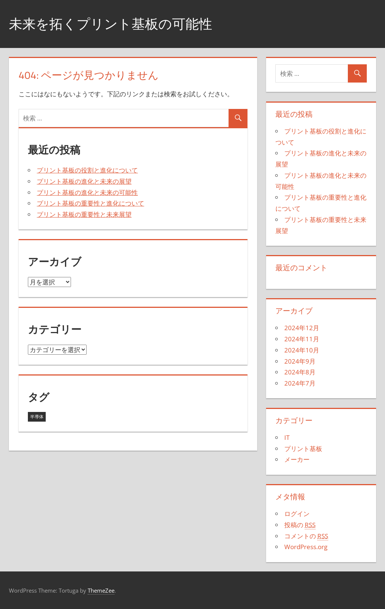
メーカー (297, 459)
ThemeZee (101, 590)
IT (286, 437)
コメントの (306, 536)
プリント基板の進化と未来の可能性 (87, 192)
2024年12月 (301, 327)
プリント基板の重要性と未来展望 (84, 214)
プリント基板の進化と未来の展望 (84, 181)
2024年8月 (300, 372)
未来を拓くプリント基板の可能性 (110, 23)
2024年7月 (300, 383)
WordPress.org (305, 546)
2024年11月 (301, 339)
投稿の (300, 525)
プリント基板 (303, 448)
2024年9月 (300, 361)
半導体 (36, 416)
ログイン (297, 513)
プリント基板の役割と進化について (87, 170)
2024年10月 (301, 350)
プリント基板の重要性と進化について (90, 203)
